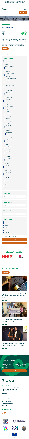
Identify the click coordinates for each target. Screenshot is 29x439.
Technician (8, 80)
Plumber (7, 177)
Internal (6, 101)
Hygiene (7, 165)
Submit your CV (23, 12)
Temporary (7, 221)
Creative (6, 64)
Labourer (7, 175)
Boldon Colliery (7, 232)
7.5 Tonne (7, 123)
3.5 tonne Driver (9, 128)
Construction (7, 107)
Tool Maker (8, 151)
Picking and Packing (10, 154)
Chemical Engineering (10, 73)
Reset (15, 239)
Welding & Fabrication (10, 146)
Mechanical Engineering (10, 74)
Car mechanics (8, 125)
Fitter (7, 83)
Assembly (21, 35)
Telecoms (7, 168)
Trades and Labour (8, 173)
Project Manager (9, 92)
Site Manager (8, 109)
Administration (8, 94)
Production (25, 35)
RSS (14, 242)
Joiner (7, 182)
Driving (7, 139)
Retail (6, 186)
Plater (7, 144)
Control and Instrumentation (11, 78)
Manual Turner (9, 135)
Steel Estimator (8, 71)
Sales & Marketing (8, 167)
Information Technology (9, 106)
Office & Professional (8, 87)
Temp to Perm (24, 34)
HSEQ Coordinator (9, 88)
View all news (5, 272)
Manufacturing (7, 130)
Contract (6, 225)
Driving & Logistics (8, 121)
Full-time (6, 230)
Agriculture (7, 102)
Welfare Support (8, 170)
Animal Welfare (8, 104)
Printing (8, 156)
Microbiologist (8, 120)
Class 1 (7, 127)
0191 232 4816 (8, 401)
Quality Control (8, 118)
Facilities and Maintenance (9, 66)
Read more (5, 48)
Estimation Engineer (9, 81)
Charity (6, 187)
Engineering (7, 69)
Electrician (8, 140)
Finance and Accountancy (9, 62)
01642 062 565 (10, 403)
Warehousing (8, 147)
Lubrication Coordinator (10, 85)
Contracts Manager (9, 95)
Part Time (6, 228)
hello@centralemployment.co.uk (11, 6)
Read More (4, 300)
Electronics (8, 160)
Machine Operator (9, 132)
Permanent (7, 223)
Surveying (8, 114)
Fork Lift (8, 149)
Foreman (7, 111)
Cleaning (7, 68)
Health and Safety (8, 172)
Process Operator (10, 158)
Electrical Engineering (10, 76)
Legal (6, 184)
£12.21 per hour (24, 32)
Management (7, 61)
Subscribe (14, 370)
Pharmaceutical (8, 116)
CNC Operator (9, 137)
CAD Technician (9, 90)
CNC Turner (9, 134)
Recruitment (8, 99)
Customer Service (9, 97)
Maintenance (8, 113)
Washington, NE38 (24, 33)
